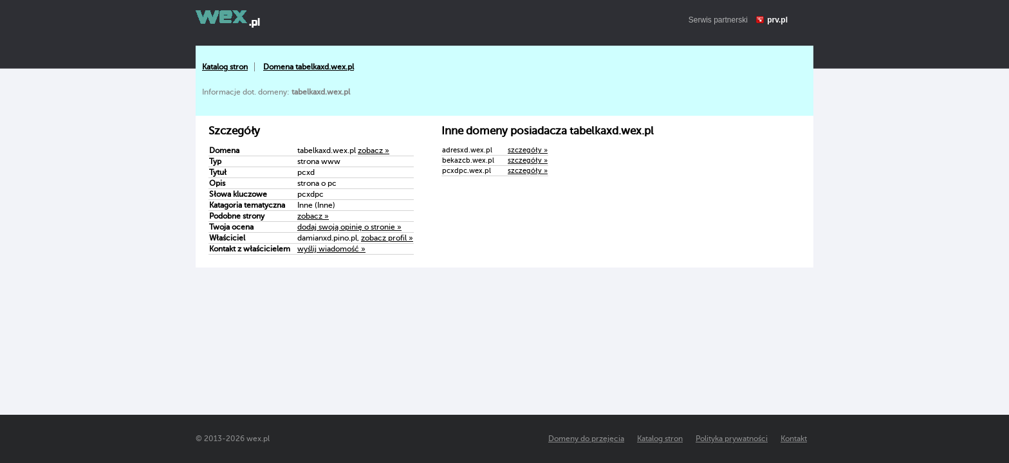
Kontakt (794, 438)
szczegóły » (528, 150)
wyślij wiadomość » (331, 248)
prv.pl (777, 19)
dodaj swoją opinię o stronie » (349, 227)
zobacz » (373, 150)
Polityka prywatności (732, 438)
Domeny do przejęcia (586, 438)
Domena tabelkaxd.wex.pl (308, 66)
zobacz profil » (387, 237)
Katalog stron (225, 66)
